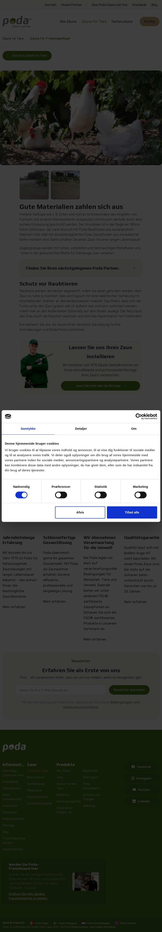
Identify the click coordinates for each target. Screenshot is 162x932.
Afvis (80, 512)
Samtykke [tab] (28, 428)
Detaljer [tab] (81, 428)
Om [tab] (133, 428)
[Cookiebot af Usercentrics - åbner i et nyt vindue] (138, 416)
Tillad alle (132, 512)
